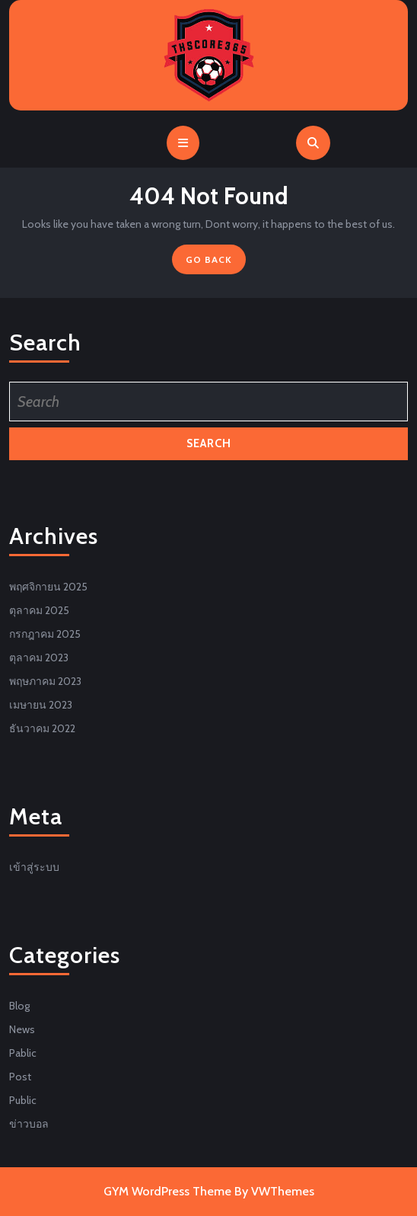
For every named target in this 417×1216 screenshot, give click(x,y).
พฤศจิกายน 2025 (48, 587)
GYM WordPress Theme (167, 1191)
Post (20, 1076)
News (22, 1029)
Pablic (23, 1053)
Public (23, 1100)
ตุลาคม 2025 (39, 610)
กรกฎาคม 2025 (45, 634)
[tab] (183, 143)
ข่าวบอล (29, 1124)
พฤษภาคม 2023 (45, 681)
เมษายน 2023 (40, 705)
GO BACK (216, 262)
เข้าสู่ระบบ (34, 867)
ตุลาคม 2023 (38, 657)
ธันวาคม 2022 (42, 728)
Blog (19, 1006)
